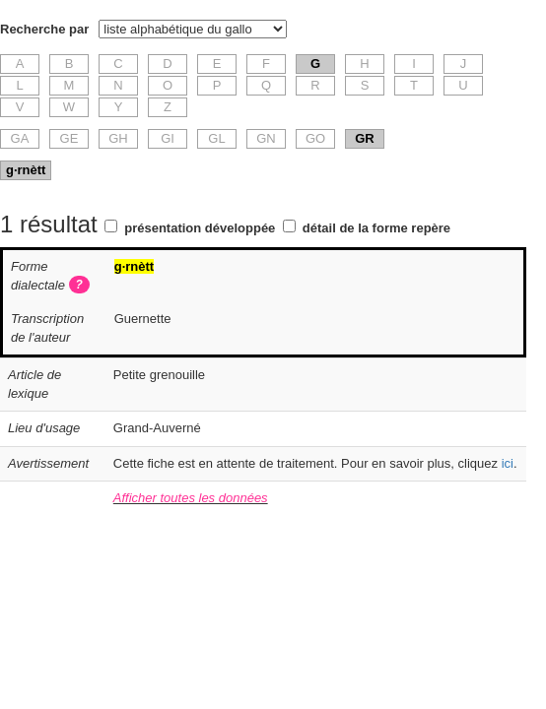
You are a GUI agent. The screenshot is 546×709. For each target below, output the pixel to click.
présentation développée (199, 228)
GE (69, 138)
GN (266, 138)
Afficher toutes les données (190, 497)
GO (315, 138)
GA (20, 138)
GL (216, 138)
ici (507, 463)
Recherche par (44, 29)
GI (167, 138)
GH (118, 138)
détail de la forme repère (376, 228)
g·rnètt (25, 169)
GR (365, 138)
